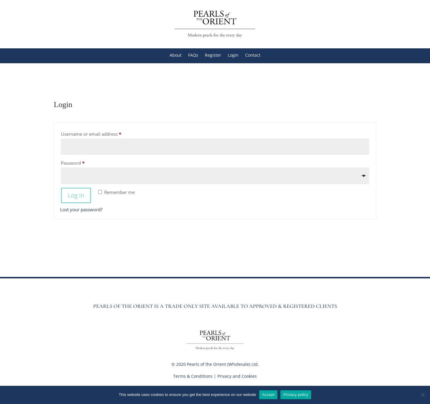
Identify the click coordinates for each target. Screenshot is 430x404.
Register (213, 55)
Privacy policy (295, 394)
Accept (268, 394)
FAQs (193, 55)
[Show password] (364, 176)
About (176, 55)
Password (82, 162)
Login (233, 55)
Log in (76, 195)
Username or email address (100, 133)
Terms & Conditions (193, 376)
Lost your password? (81, 209)
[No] (423, 395)
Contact (252, 55)
